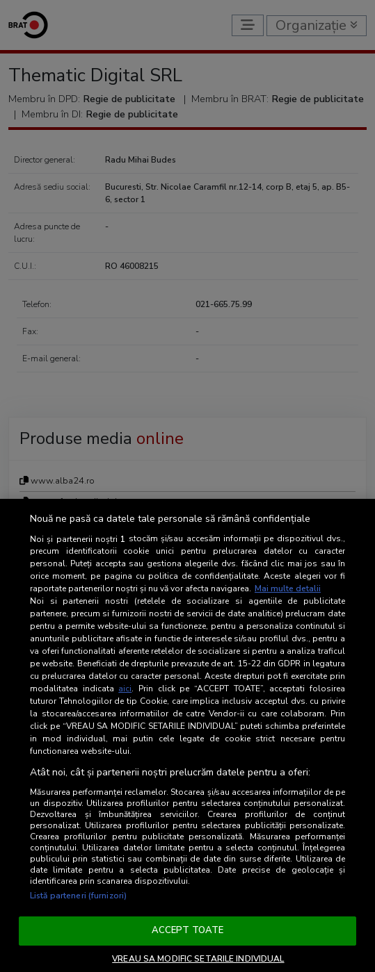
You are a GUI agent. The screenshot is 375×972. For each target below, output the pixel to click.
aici (124, 688)
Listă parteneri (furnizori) (78, 895)
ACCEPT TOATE (188, 930)
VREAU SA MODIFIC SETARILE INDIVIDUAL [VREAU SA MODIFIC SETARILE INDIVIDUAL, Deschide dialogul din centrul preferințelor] (198, 958)
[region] (187, 735)
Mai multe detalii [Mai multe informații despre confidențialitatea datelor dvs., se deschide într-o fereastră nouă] (288, 588)
